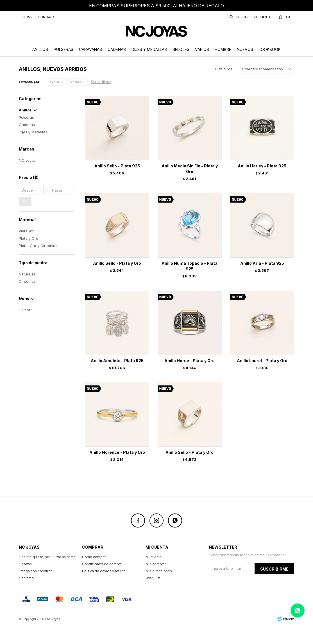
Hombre (223, 49)
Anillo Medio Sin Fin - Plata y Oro (190, 168)
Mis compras (156, 564)
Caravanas (90, 49)
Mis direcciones (159, 571)
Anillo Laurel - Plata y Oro (262, 360)
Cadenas (117, 49)
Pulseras (63, 49)
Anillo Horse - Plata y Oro (189, 360)
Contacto (47, 17)
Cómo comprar (94, 557)
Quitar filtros (101, 82)
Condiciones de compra (102, 564)
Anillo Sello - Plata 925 (117, 165)
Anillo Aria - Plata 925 (262, 263)
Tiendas (25, 17)
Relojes (181, 49)
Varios (202, 49)
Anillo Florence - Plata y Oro (117, 452)
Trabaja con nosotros (36, 571)
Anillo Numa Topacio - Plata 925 (189, 266)
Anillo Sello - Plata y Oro (117, 263)
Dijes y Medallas (149, 49)
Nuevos (245, 49)
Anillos (40, 49)
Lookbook (270, 49)
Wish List (153, 578)
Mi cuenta (153, 557)
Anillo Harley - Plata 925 (262, 165)
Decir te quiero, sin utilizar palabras (47, 557)
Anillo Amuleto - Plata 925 (117, 360)
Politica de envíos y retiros (104, 571)
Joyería (53, 82)
